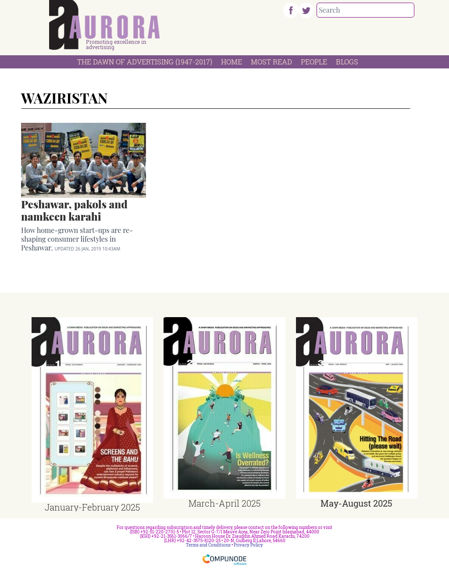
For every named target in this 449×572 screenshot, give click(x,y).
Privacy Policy (248, 545)
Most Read (271, 61)
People (314, 61)
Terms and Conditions (208, 545)
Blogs (347, 61)
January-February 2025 (92, 507)
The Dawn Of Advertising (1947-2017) (144, 61)
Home (231, 61)
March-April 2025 (224, 503)
